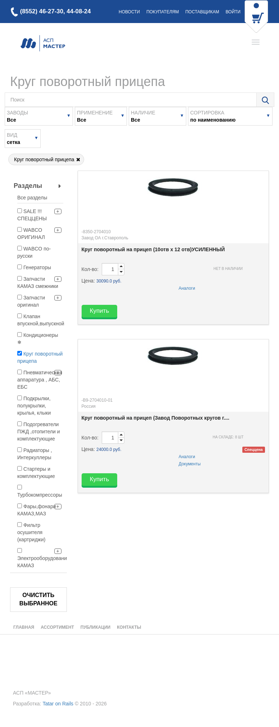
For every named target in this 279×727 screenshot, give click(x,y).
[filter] (19, 210)
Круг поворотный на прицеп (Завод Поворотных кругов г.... (155, 418)
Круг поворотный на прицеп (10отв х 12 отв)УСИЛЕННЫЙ (153, 249)
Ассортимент (57, 627)
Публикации (95, 627)
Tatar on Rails (57, 703)
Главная (23, 627)
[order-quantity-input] (110, 269)
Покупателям (162, 11)
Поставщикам (202, 11)
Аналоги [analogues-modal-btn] (187, 288)
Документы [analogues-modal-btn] (190, 463)
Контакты (129, 627)
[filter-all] (40, 198)
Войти (233, 11)
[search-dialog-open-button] (265, 100)
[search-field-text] (130, 99)
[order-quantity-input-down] (121, 272)
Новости (129, 11)
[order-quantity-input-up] (121, 266)
